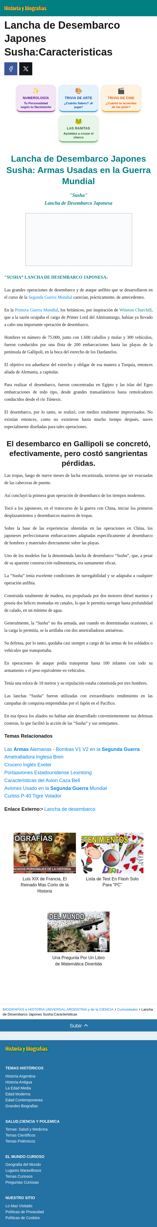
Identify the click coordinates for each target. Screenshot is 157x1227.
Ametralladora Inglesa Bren (33, 757)
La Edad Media (18, 1088)
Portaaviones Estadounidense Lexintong (48, 772)
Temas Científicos (20, 1135)
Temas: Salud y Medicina (26, 1129)
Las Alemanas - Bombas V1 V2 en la (72, 749)
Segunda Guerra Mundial (50, 297)
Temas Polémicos (20, 1141)
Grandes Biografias (21, 1106)
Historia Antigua (18, 1082)
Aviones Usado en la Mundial (55, 788)
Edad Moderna (17, 1094)
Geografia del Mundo (23, 1164)
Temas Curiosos (19, 1176)
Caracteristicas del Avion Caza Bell (42, 780)
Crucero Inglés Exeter (28, 764)
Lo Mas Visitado (18, 1206)
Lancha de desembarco (69, 809)
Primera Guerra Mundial (36, 310)
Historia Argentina (20, 1076)
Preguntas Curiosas (22, 1182)
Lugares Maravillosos (23, 1170)
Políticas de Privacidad (24, 1212)
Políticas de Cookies (22, 1218)
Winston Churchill (135, 310)
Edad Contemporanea (24, 1100)
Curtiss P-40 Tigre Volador (32, 796)
